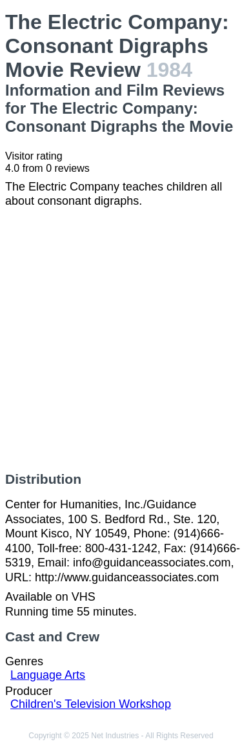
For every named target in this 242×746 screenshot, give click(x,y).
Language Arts (47, 674)
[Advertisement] (121, 340)
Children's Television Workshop (90, 704)
